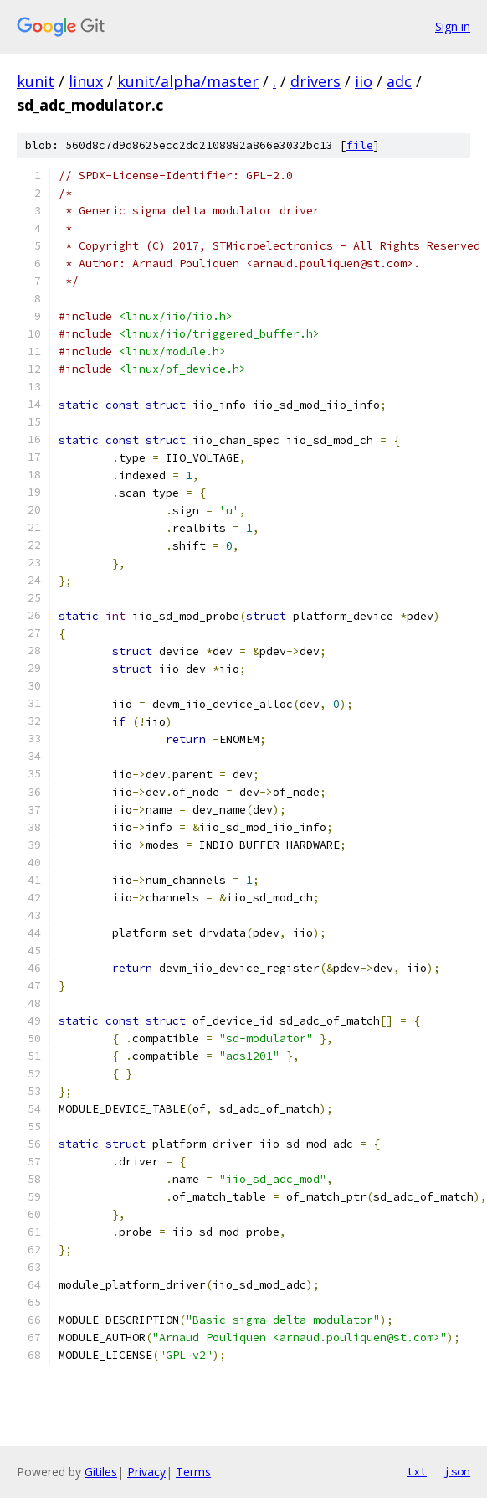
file (359, 145)
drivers (315, 81)
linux (86, 81)
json (456, 1471)
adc (399, 81)
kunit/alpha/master (188, 81)
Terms (193, 1472)
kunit (35, 81)
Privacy (146, 1472)
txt (417, 1471)
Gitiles (101, 1472)
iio (363, 81)
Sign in (452, 26)
